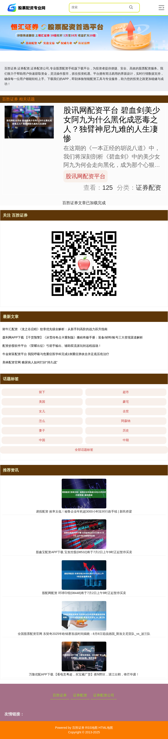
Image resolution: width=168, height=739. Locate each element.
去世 (126, 411)
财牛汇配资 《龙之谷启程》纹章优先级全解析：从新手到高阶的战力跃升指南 (54, 329)
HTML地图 (105, 727)
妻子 (42, 430)
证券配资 (80, 695)
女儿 (42, 411)
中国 (42, 440)
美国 (42, 401)
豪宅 (126, 401)
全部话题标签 (84, 449)
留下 (42, 392)
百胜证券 (60, 695)
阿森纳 (125, 421)
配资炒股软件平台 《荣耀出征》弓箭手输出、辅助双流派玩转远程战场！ (51, 345)
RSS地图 (91, 727)
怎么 (42, 421)
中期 (126, 440)
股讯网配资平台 (85, 176)
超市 (126, 392)
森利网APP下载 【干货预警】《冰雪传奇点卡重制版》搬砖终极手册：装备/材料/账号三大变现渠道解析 (72, 337)
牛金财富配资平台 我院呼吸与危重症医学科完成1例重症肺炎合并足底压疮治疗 (55, 354)
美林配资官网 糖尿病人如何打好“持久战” (29, 362)
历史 (126, 430)
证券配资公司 (103, 695)
